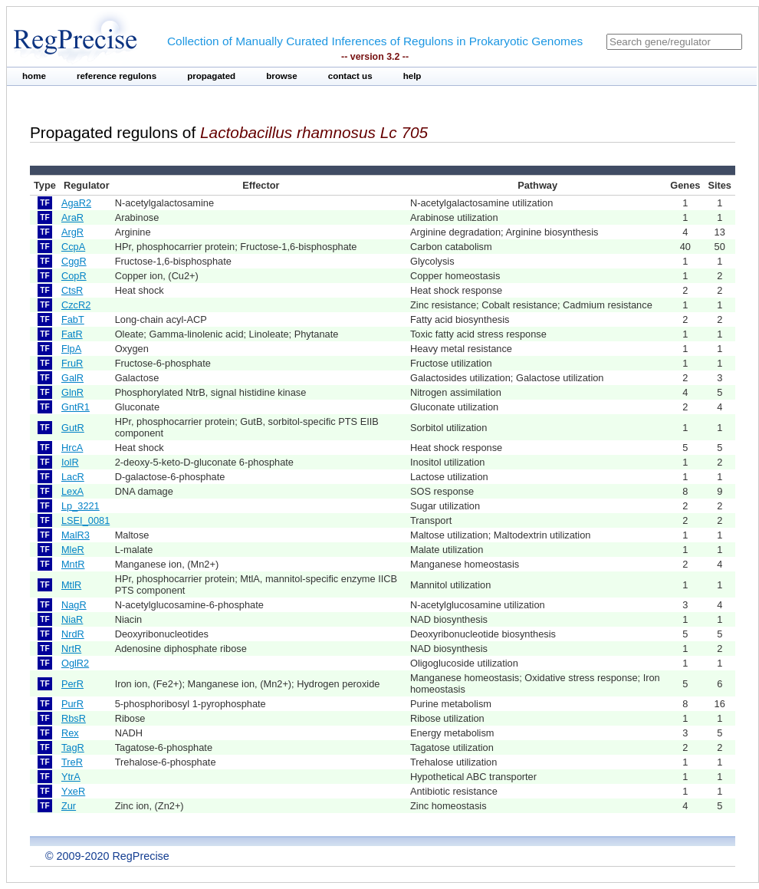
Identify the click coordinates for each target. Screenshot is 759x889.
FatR (72, 334)
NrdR (72, 634)
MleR (72, 549)
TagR (72, 747)
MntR (73, 564)
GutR (72, 427)
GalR (72, 378)
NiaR (72, 619)
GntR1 (75, 407)
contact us (350, 76)
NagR (74, 605)
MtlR (71, 585)
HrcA (72, 447)
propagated (211, 76)
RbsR (73, 718)
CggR (74, 261)
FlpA (71, 348)
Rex (70, 733)
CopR (74, 276)
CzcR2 (75, 305)
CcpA (73, 246)
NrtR (71, 648)
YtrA (70, 776)
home (34, 76)
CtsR (72, 290)
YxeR (73, 791)
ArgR (72, 232)
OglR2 (75, 663)
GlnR (72, 392)
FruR (72, 363)
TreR (72, 762)
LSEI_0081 (85, 520)
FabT (72, 319)
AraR (72, 217)
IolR (70, 462)
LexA (72, 491)
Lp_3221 (80, 506)
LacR (72, 476)
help (412, 76)
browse (281, 76)
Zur (68, 806)
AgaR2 (76, 203)
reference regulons (116, 76)
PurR (72, 704)
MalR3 (75, 535)
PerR (72, 684)
